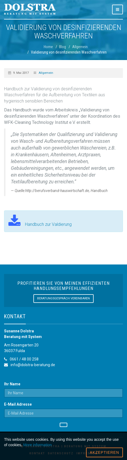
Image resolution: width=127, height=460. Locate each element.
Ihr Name (12, 384)
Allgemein (46, 73)
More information (37, 445)
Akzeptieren (104, 452)
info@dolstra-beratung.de (33, 365)
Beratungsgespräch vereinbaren (63, 298)
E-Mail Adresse (18, 404)
